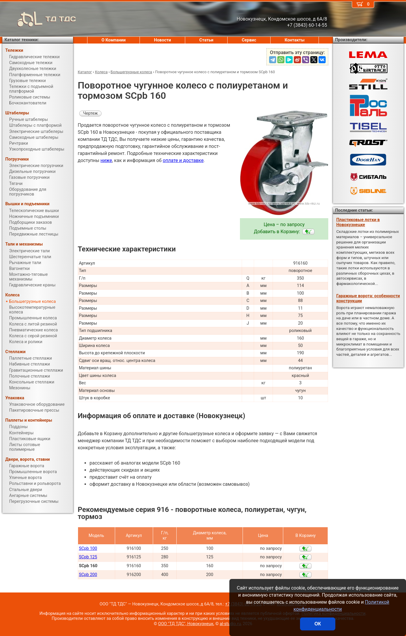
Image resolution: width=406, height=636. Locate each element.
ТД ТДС (39, 19)
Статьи (206, 40)
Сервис (249, 40)
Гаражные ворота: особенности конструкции (368, 298)
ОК (317, 623)
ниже (106, 160)
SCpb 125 (88, 557)
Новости (162, 40)
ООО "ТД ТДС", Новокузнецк (185, 623)
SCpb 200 (88, 574)
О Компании (114, 40)
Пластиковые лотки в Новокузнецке (358, 222)
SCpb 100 (88, 548)
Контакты (295, 40)
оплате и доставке (183, 160)
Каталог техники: (21, 39)
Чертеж (90, 113)
